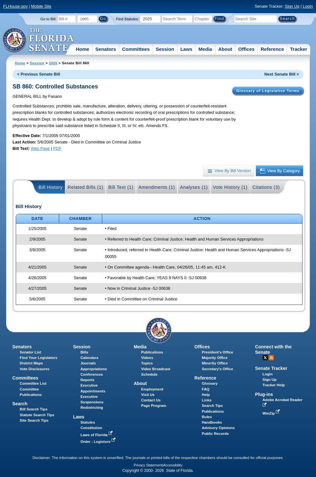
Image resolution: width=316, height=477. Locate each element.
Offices (246, 49)
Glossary (210, 383)
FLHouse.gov (15, 6)
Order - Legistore (98, 442)
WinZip (272, 413)
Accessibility (173, 465)
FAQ (206, 389)
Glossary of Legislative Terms (267, 91)
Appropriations (93, 369)
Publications (152, 352)
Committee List (33, 383)
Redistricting (91, 407)
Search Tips (212, 406)
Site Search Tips (34, 420)
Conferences (91, 374)
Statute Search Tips (37, 415)
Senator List (30, 352)
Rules (207, 417)
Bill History (51, 187)
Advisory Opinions (218, 428)
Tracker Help (274, 385)
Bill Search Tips (33, 409)
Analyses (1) (194, 187)
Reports (87, 380)
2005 (53, 63)
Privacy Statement (148, 465)
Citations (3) (266, 187)
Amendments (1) (157, 187)
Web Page (40, 148)
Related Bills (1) (85, 187)
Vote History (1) (230, 187)
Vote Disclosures (35, 369)
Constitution (91, 428)
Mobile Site (41, 6)
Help (206, 395)
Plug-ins (264, 394)
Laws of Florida (97, 435)
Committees (136, 49)
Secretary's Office (217, 369)
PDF (57, 148)
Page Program (153, 406)
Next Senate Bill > (281, 74)
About (225, 49)
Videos (147, 358)
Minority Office (215, 363)
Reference (272, 49)
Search (19, 403)
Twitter (265, 357)
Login (308, 6)
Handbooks (212, 422)
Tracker (298, 49)
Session (165, 49)
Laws (186, 49)
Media (205, 49)
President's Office (217, 352)
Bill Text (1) (120, 187)
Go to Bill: (49, 19)
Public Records (215, 434)
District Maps (31, 363)
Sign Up (292, 6)
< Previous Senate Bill (38, 74)
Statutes (87, 422)
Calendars (89, 358)
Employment (152, 389)
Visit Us (148, 395)
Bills (84, 352)
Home (82, 49)
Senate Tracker (271, 368)
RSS (271, 357)
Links (207, 400)
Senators (105, 49)
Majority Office (215, 358)
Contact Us (151, 400)
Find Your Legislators (38, 358)
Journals (88, 363)
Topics (147, 363)
